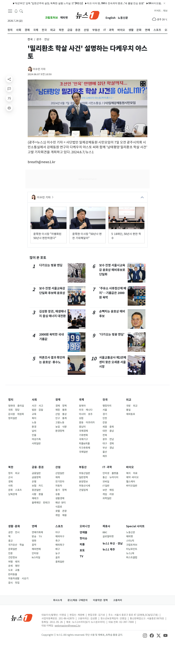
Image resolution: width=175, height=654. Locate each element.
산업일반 (59, 473)
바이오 (130, 467)
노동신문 (123, 18)
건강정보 (12, 557)
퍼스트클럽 (131, 557)
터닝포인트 (131, 549)
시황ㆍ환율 (37, 494)
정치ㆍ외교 (13, 473)
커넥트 (157, 10)
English (111, 18)
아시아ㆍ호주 (85, 414)
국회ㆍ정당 (13, 409)
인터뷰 (35, 553)
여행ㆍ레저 (13, 561)
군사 (10, 477)
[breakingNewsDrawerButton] (16, 10)
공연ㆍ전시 (13, 532)
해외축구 (59, 544)
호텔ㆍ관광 (61, 511)
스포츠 (59, 526)
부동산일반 (84, 473)
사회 (34, 399)
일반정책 (83, 477)
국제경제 (83, 430)
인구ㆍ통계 (61, 418)
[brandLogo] (87, 15)
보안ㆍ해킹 (108, 490)
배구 (57, 549)
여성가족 (36, 439)
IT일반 (106, 485)
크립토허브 (51, 17)
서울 (105, 409)
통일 (128, 409)
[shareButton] (9, 79)
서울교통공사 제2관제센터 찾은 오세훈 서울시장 (112, 362)
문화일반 (12, 549)
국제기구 (83, 439)
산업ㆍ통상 (61, 414)
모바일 (106, 481)
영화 (34, 540)
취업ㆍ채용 (61, 515)
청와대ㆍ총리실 (16, 405)
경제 (57, 399)
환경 (34, 426)
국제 (81, 399)
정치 (10, 399)
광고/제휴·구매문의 (78, 600)
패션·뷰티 (60, 502)
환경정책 (59, 430)
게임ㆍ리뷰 (108, 494)
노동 (34, 422)
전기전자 (59, 481)
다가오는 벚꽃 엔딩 (50, 265)
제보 (165, 10)
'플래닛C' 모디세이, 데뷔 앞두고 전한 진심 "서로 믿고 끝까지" (54, 3)
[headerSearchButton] (21, 10)
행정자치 (107, 405)
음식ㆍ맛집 (13, 582)
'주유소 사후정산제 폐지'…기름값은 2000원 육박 (112, 292)
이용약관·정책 (100, 600)
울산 (105, 451)
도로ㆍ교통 (13, 570)
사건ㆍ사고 (37, 405)
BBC (105, 532)
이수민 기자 (39, 69)
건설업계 (83, 490)
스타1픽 (130, 540)
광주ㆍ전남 (108, 439)
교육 (34, 414)
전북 (105, 435)
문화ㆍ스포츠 (15, 490)
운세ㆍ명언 (13, 565)
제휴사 (106, 526)
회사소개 (57, 600)
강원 (105, 422)
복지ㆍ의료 (131, 473)
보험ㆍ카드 (37, 485)
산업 (57, 467)
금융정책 (36, 477)
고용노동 (59, 422)
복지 (34, 418)
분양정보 (83, 481)
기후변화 (83, 435)
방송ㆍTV (37, 536)
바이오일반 (131, 485)
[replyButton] (9, 88)
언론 (10, 553)
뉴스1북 (130, 553)
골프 (57, 557)
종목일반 (59, 561)
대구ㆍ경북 (108, 443)
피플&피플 (84, 443)
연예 (34, 526)
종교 (10, 540)
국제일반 (83, 451)
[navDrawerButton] (10, 11)
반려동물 (12, 574)
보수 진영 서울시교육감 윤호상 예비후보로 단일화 (112, 269)
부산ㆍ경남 (108, 447)
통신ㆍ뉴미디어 (110, 477)
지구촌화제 (84, 447)
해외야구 (59, 536)
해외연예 (36, 549)
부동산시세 (84, 485)
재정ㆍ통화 (61, 409)
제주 (105, 456)
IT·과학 (107, 467)
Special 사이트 (135, 526)
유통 (57, 494)
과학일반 (107, 498)
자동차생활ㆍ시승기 (18, 578)
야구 (57, 532)
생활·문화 (14, 526)
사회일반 (36, 443)
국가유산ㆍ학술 (16, 544)
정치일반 (12, 418)
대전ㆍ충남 (108, 430)
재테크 (35, 498)
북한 (10, 467)
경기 (105, 414)
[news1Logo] (22, 617)
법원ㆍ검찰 (37, 409)
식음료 (58, 506)
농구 (57, 553)
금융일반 (36, 473)
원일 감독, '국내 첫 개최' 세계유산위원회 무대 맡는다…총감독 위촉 (126, 3)
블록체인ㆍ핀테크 (41, 502)
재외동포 (130, 414)
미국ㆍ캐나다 (85, 409)
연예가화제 (37, 532)
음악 (34, 544)
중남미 (82, 426)
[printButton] (9, 107)
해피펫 (64, 17)
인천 (105, 418)
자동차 (58, 485)
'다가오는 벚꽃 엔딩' (111, 334)
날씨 (34, 430)
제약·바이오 (132, 477)
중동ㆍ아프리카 (87, 422)
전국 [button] (30, 39)
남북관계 (12, 494)
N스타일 (36, 557)
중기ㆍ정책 (61, 490)
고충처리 (117, 600)
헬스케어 (130, 481)
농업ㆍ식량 (61, 426)
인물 (34, 435)
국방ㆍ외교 (131, 405)
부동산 (83, 467)
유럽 (81, 418)
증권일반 (36, 490)
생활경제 (59, 498)
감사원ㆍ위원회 (16, 414)
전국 (105, 399)
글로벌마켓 (108, 536)
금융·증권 (38, 467)
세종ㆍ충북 (108, 426)
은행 (34, 481)
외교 (128, 399)
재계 (57, 477)
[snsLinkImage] (145, 635)
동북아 (82, 405)
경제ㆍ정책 (61, 405)
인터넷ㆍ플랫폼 (110, 473)
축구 (57, 540)
